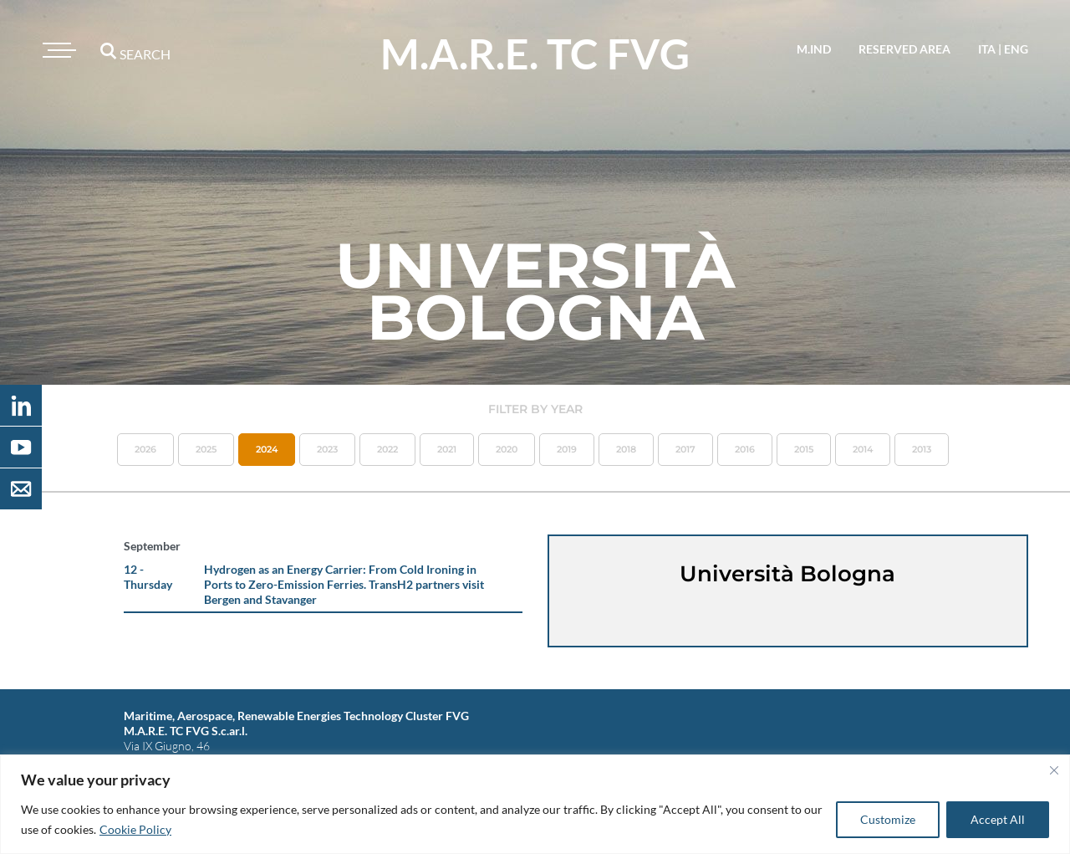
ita (987, 49)
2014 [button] (863, 449)
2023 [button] (327, 449)
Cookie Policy (135, 829)
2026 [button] (145, 449)
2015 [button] (803, 449)
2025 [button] (206, 449)
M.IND (814, 49)
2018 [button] (626, 449)
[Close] (1054, 770)
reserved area (904, 49)
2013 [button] (921, 449)
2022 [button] (387, 449)
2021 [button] (446, 449)
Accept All (998, 819)
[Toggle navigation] (57, 50)
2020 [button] (506, 449)
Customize (887, 819)
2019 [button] (567, 449)
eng (1016, 49)
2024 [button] (267, 449)
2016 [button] (745, 449)
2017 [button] (685, 449)
